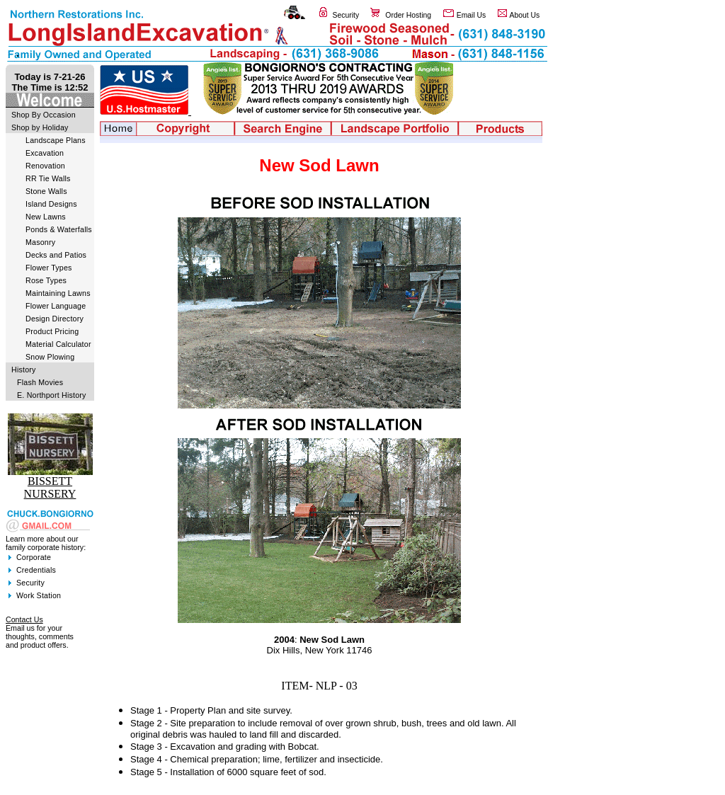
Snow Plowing (49, 357)
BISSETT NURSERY (50, 487)
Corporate (33, 557)
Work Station (38, 595)
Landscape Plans (55, 140)
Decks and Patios (55, 255)
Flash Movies (40, 382)
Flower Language (55, 306)
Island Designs (51, 204)
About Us (525, 15)
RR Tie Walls (48, 178)
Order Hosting (408, 15)
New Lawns (45, 216)
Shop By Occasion (43, 114)
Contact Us (24, 619)
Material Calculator (58, 344)
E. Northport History (51, 395)
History (23, 369)
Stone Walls (46, 191)
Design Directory (54, 318)
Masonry (40, 242)
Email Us (471, 15)
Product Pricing (52, 331)
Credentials (36, 570)
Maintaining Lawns (58, 293)
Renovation (45, 165)
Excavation (44, 153)
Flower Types (48, 267)
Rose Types (46, 280)
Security (346, 15)
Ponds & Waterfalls (58, 229)
